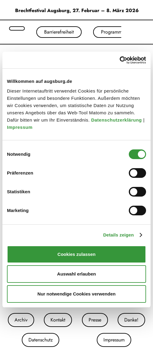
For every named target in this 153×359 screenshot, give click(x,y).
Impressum (20, 127)
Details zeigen (118, 234)
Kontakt (57, 319)
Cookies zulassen (76, 254)
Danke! (131, 319)
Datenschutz (40, 339)
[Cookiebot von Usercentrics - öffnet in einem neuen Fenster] (119, 60)
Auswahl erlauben (76, 273)
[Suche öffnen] (17, 28)
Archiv (21, 319)
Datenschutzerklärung (117, 119)
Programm (111, 31)
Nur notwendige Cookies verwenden (76, 293)
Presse (95, 319)
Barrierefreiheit (59, 31)
